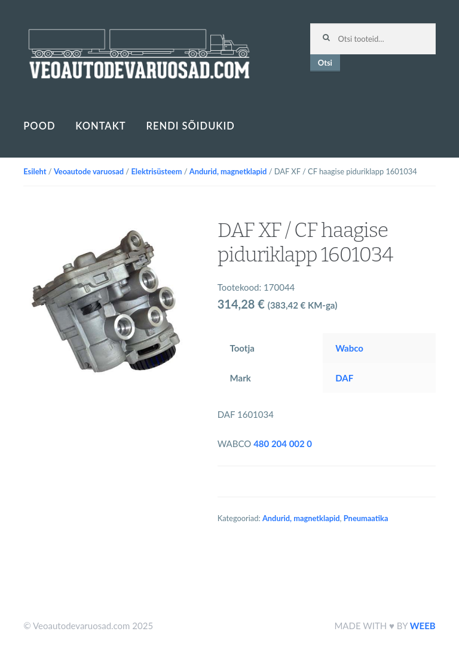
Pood (39, 126)
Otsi (325, 62)
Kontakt (100, 126)
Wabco (349, 348)
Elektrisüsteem (156, 171)
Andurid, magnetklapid (228, 171)
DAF (344, 377)
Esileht (34, 171)
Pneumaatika (366, 518)
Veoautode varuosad (89, 171)
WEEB (423, 625)
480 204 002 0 (282, 443)
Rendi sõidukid (190, 126)
